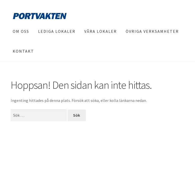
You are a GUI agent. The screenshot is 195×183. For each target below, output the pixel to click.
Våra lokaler (100, 31)
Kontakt (23, 51)
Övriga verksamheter (152, 31)
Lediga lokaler (56, 31)
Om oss (21, 31)
